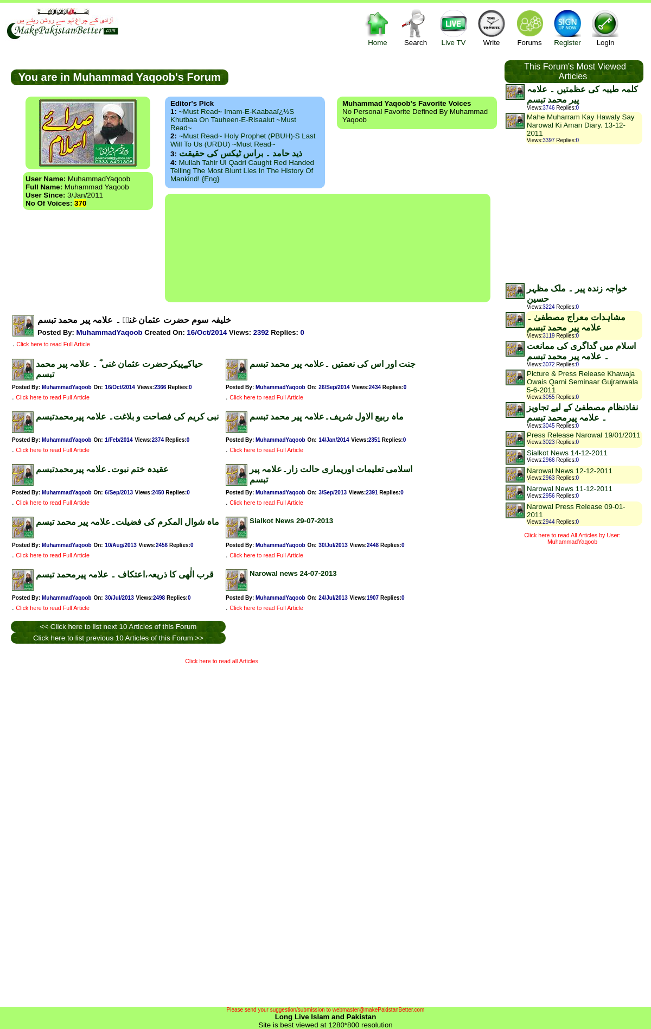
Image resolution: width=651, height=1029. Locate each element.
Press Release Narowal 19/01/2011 (584, 435)
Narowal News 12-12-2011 (569, 471)
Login (605, 27)
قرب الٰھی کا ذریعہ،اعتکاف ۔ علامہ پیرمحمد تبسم (125, 574)
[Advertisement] (327, 248)
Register (567, 27)
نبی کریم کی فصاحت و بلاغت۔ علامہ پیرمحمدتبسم (127, 416)
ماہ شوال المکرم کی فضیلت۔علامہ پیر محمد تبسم (127, 521)
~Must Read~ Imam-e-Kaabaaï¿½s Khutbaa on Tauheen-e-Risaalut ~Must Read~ (233, 119)
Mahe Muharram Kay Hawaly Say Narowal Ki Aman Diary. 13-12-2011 (581, 125)
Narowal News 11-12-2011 (569, 489)
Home (377, 27)
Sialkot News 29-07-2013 (291, 521)
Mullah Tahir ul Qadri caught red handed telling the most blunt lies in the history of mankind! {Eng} (242, 170)
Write (491, 27)
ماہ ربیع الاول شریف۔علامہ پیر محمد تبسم (327, 416)
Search (415, 27)
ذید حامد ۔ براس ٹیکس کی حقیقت (240, 153)
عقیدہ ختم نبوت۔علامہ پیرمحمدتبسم (102, 469)
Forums (529, 27)
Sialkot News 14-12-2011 (567, 453)
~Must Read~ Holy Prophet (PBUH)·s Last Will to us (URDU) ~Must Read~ (242, 140)
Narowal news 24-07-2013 (293, 573)
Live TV (453, 27)
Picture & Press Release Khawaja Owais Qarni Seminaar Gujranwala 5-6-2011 (582, 382)
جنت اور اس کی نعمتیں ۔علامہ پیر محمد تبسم (333, 364)
